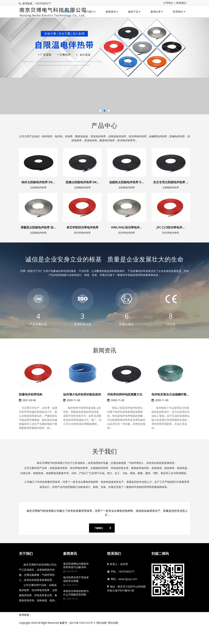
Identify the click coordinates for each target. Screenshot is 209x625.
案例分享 (157, 11)
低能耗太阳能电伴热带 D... (126, 182)
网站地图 (101, 622)
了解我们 (98, 528)
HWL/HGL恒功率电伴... (126, 227)
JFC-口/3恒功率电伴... (171, 227)
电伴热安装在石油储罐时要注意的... (174, 394)
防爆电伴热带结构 (30, 394)
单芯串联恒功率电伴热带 (82, 227)
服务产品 (134, 11)
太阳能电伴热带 (38, 187)
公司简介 (168, 3)
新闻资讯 (112, 11)
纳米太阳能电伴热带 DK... (38, 182)
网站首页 (68, 11)
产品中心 (104, 125)
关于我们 (89, 11)
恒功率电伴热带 (82, 232)
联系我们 (181, 3)
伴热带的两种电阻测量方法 (124, 394)
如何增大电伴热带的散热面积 (82, 394)
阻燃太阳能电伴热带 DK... (82, 182)
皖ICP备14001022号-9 (82, 622)
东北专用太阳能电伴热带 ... (170, 182)
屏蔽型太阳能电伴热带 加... (38, 227)
